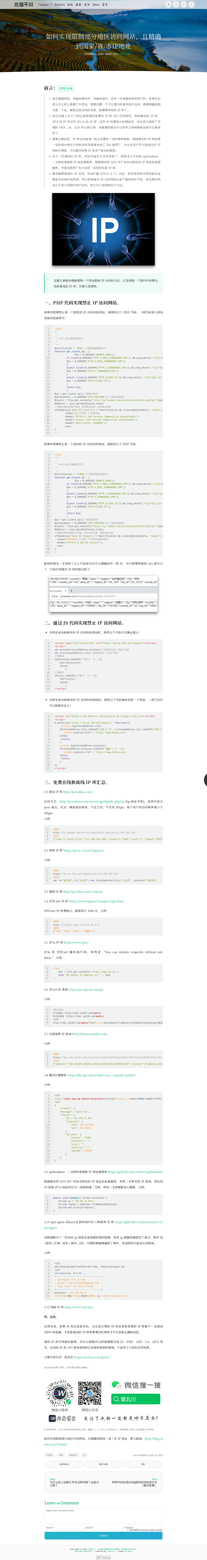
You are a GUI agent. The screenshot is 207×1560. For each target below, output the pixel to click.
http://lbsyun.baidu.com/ (90, 1034)
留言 (105, 4)
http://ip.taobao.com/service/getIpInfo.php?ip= (93, 801)
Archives (59, 4)
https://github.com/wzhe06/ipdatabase (135, 1172)
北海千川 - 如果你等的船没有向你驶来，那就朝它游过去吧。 (112, 1549)
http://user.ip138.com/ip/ (86, 989)
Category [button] (43, 4)
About (95, 4)
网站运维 (124, 53)
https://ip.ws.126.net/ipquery (83, 850)
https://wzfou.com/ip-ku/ (91, 1357)
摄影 (78, 4)
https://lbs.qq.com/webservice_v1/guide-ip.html (101, 1075)
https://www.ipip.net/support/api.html (96, 901)
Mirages (128, 1551)
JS (84, 1455)
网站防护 (73, 1455)
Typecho (111, 1551)
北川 (79, 53)
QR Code (103, 1464)
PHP (61, 1455)
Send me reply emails (146, 1530)
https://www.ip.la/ (76, 942)
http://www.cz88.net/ (79, 1307)
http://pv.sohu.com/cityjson (83, 891)
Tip (143, 1464)
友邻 (87, 4)
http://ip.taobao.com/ (78, 792)
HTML (50, 1455)
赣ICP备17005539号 (83, 1551)
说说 (70, 4)
